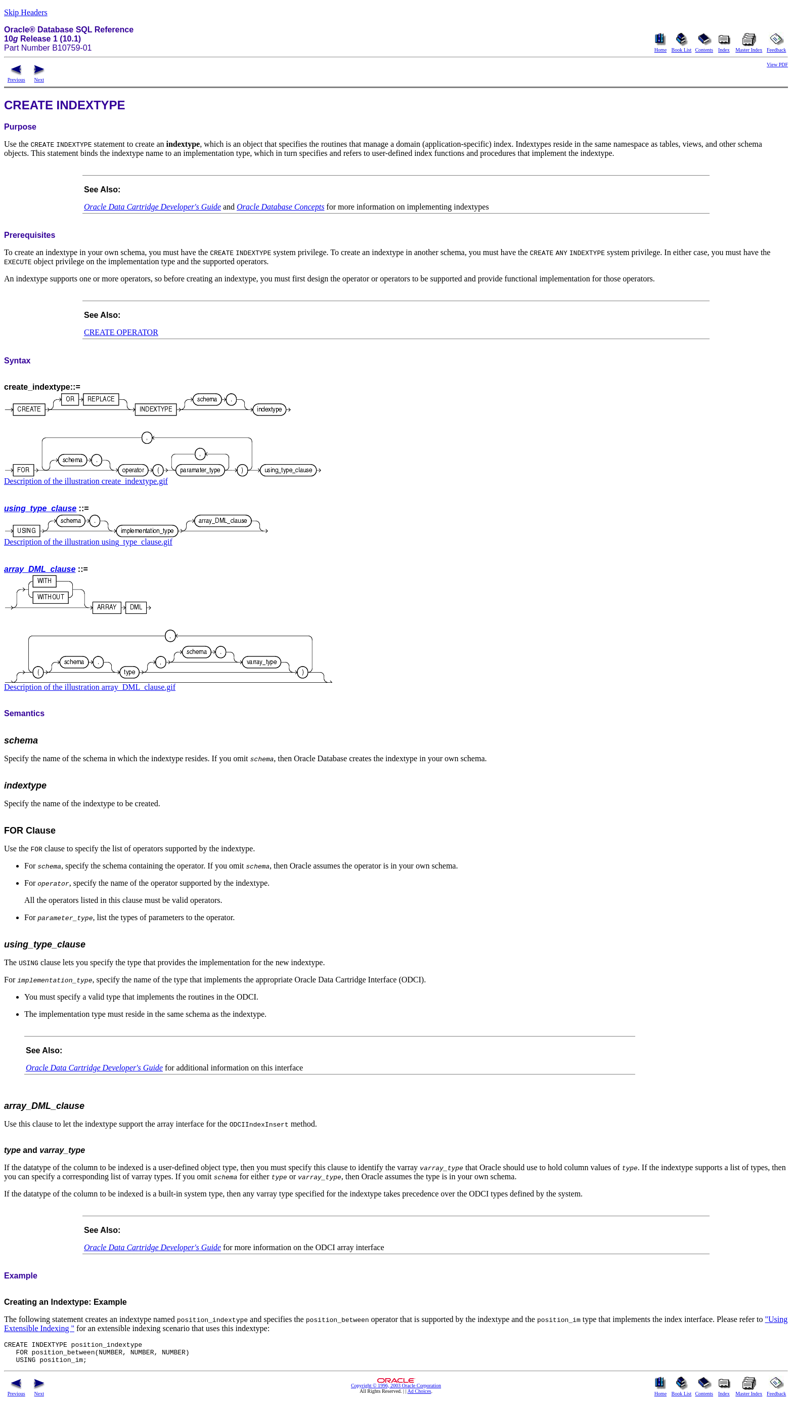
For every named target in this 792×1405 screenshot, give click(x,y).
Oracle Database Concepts (280, 206)
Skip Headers (26, 12)
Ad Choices (419, 1395)
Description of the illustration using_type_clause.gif (88, 542)
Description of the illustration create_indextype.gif (86, 481)
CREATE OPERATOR (121, 332)
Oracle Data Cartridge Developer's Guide (152, 206)
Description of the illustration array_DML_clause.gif (89, 687)
